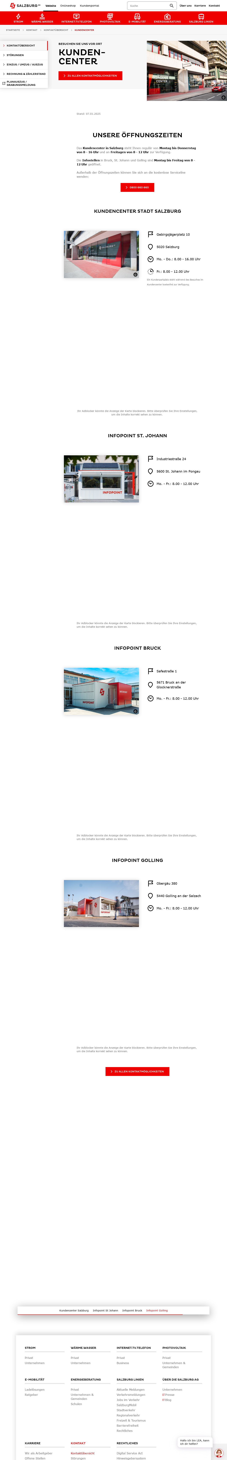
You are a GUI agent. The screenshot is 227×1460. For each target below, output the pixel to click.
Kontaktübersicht (56, 30)
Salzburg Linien (130, 1379)
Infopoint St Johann (105, 1310)
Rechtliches (127, 1443)
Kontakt (78, 1443)
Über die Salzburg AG (180, 1379)
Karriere (32, 1443)
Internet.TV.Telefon (134, 1348)
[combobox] (150, 5)
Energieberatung (86, 1379)
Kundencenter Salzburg (74, 1310)
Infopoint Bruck (132, 1310)
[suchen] (172, 6)
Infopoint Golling (157, 1310)
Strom (30, 1348)
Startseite (13, 30)
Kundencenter (84, 30)
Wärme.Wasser (83, 1348)
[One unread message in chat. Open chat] (219, 1453)
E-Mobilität (34, 1379)
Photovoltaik (174, 1348)
